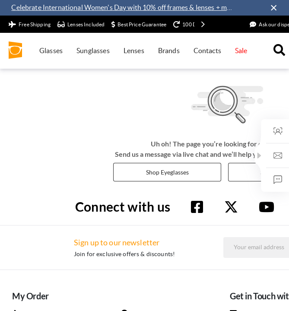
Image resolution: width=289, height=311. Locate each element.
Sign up (258, 269)
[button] (284, 155)
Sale (241, 50)
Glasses (51, 50)
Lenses (134, 50)
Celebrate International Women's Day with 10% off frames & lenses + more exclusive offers (123, 7)
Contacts (207, 50)
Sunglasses (93, 50)
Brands (169, 50)
